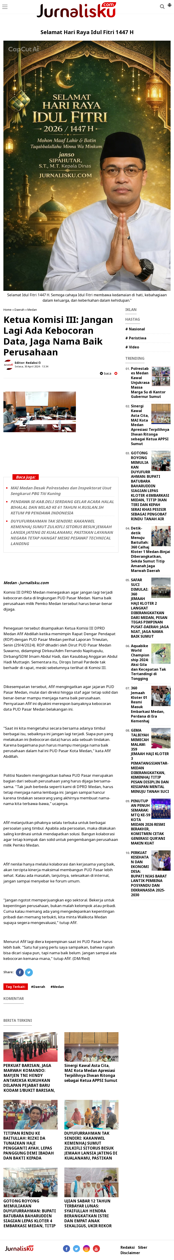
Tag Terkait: (16, 987)
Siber (142, 1247)
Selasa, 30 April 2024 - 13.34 (31, 366)
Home (7, 310)
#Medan (57, 987)
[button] (169, 3)
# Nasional (135, 329)
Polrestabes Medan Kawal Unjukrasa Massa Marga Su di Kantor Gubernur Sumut (148, 382)
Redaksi (128, 1247)
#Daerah (38, 987)
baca (105, 373)
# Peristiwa (135, 338)
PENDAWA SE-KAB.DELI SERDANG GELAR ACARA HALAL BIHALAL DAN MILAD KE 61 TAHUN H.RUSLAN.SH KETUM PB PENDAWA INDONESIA (62, 507)
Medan (32, 310)
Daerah (19, 310)
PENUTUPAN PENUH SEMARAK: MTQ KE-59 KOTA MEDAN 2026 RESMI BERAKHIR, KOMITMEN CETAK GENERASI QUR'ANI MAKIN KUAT (148, 822)
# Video (132, 347)
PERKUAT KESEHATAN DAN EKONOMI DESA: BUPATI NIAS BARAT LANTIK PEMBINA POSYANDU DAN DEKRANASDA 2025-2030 (149, 873)
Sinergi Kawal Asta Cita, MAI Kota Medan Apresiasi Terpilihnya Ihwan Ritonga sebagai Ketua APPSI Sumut (90, 1073)
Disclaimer (130, 1253)
